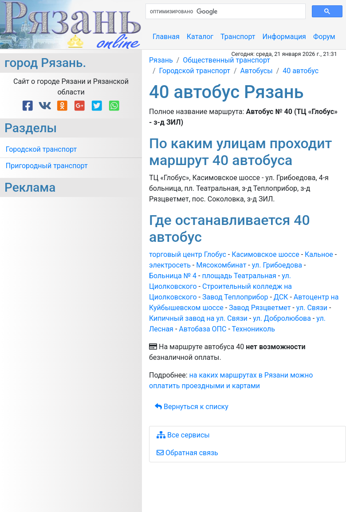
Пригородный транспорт (47, 165)
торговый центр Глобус (187, 254)
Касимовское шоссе (265, 254)
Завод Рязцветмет (260, 307)
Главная (166, 36)
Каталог (200, 36)
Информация (284, 36)
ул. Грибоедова (277, 265)
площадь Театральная (239, 276)
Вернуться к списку (191, 406)
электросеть (170, 265)
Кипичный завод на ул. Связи (198, 318)
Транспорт (237, 36)
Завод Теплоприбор (235, 297)
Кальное (319, 254)
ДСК (281, 297)
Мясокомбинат (221, 265)
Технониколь (253, 329)
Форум (324, 36)
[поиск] (224, 11)
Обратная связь (187, 453)
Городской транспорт (41, 149)
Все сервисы (183, 435)
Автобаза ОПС (202, 329)
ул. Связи (311, 307)
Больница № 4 (173, 276)
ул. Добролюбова (282, 318)
